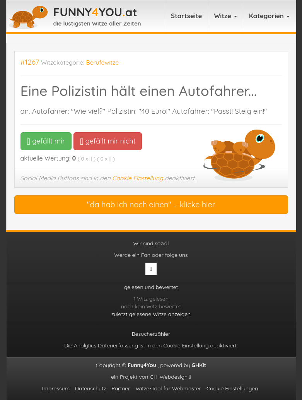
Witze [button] (225, 16)
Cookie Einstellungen (232, 388)
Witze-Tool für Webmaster (168, 388)
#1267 (29, 62)
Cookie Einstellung (137, 178)
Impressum (56, 388)
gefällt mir (46, 141)
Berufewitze (102, 62)
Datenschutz (90, 388)
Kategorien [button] (269, 16)
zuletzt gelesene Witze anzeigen (151, 314)
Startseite (186, 16)
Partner (120, 388)
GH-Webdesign (170, 376)
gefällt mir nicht (107, 141)
